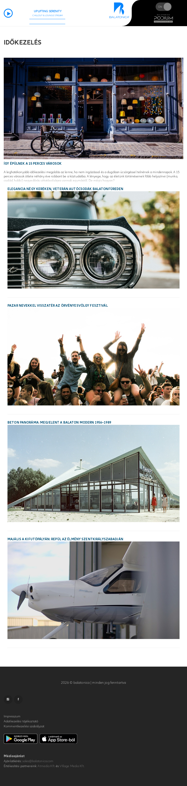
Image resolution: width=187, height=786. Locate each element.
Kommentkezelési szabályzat (24, 726)
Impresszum (12, 716)
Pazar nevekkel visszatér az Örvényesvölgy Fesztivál (57, 306)
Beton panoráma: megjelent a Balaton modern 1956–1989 (59, 423)
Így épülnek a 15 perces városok (33, 164)
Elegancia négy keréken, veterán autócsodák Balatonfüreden (65, 189)
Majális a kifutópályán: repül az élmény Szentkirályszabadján (65, 539)
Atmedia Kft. (46, 766)
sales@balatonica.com (38, 761)
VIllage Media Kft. (72, 766)
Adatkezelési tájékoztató (21, 721)
